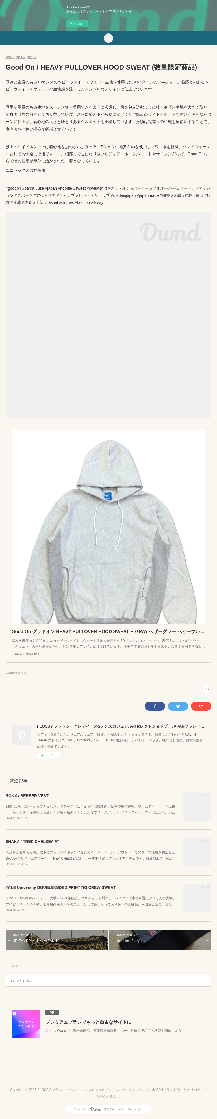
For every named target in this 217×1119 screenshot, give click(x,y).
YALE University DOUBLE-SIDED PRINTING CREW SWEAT (61, 887)
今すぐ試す (77, 23)
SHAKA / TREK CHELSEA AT (32, 841)
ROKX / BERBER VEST (27, 796)
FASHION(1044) (16, 673)
